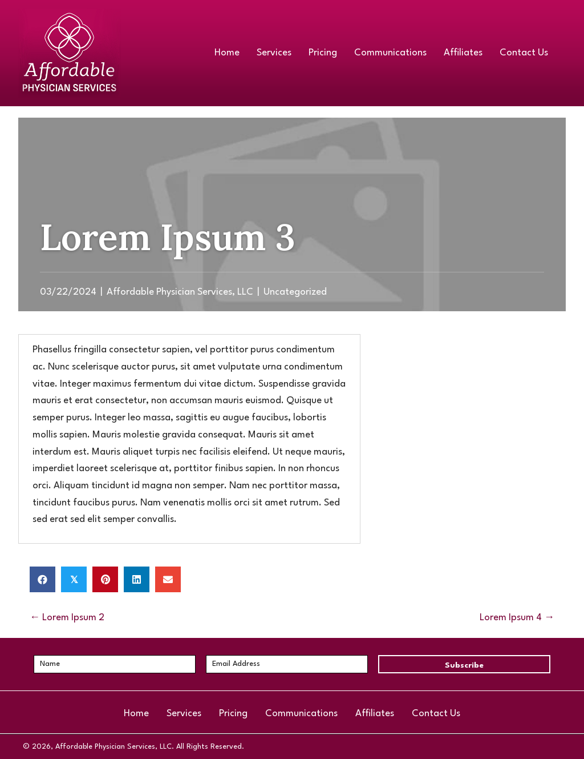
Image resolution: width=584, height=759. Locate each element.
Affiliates (374, 713)
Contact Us (436, 713)
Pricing (233, 713)
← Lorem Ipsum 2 (67, 618)
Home (136, 713)
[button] (464, 664)
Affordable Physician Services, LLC (180, 292)
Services (184, 713)
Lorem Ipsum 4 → (517, 618)
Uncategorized (295, 292)
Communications (301, 713)
